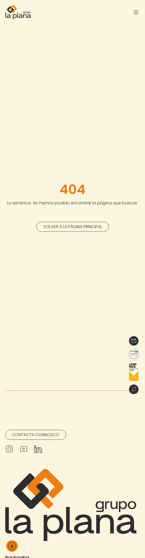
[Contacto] (133, 341)
